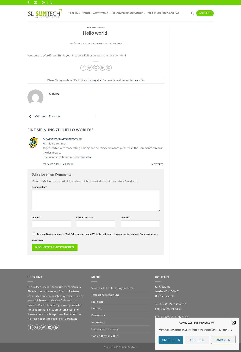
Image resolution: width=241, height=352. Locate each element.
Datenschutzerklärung (105, 329)
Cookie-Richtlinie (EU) (105, 335)
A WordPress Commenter (59, 138)
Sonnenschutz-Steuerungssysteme (112, 288)
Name (36, 217)
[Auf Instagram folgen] (37, 327)
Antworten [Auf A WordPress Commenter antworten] (157, 164)
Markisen (97, 301)
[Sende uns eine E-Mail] (50, 327)
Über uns (74, 13)
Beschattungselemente (128, 13)
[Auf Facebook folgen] (31, 327)
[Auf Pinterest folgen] (56, 327)
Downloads (98, 315)
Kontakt (96, 308)
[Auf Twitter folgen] (43, 327)
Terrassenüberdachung (163, 13)
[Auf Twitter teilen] (90, 68)
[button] (234, 322)
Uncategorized (96, 27)
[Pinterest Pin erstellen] (102, 68)
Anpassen (223, 340)
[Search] (192, 13)
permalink (139, 80)
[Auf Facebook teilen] (83, 68)
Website (125, 217)
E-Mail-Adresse (85, 217)
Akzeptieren (171, 340)
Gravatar (86, 157)
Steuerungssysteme (96, 13)
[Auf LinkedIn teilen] (109, 68)
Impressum (98, 322)
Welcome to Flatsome (43, 116)
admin (118, 43)
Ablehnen (197, 340)
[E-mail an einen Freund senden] (96, 68)
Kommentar (39, 186)
